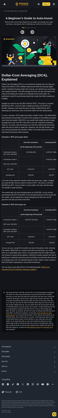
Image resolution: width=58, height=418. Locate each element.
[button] (54, 4)
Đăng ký (46, 4)
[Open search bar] (38, 4)
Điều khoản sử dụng (33, 327)
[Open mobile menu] (53, 4)
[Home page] (21, 4)
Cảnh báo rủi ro (48, 327)
